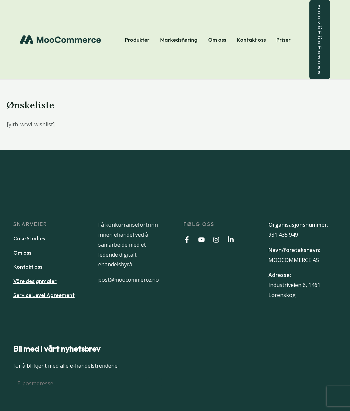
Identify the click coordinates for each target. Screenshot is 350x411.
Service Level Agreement (44, 295)
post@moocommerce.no (128, 279)
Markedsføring (178, 39)
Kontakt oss (251, 39)
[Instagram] (216, 239)
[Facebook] (186, 239)
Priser (283, 39)
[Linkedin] (230, 239)
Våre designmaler (35, 281)
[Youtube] (201, 239)
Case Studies (29, 238)
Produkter (137, 39)
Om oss (217, 39)
